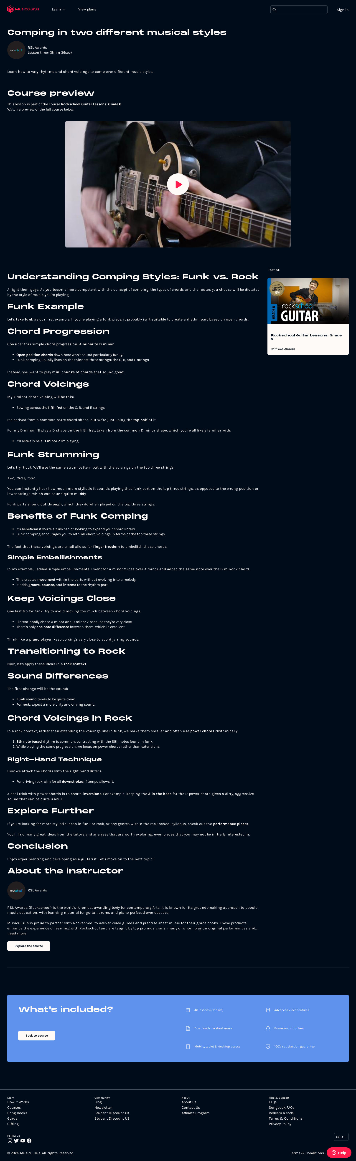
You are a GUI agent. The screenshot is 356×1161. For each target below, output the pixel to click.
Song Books (17, 1113)
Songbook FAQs (281, 1107)
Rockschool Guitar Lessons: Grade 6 (306, 337)
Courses (14, 1107)
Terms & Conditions (286, 1118)
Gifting (13, 1124)
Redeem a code (281, 1113)
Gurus (12, 1118)
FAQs (273, 1102)
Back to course (36, 1035)
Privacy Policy (280, 1124)
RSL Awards (37, 47)
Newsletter (103, 1107)
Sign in (343, 10)
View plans (88, 9)
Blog (98, 1102)
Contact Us (191, 1107)
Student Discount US (112, 1118)
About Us (189, 1102)
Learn (57, 9)
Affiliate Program (196, 1113)
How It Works (18, 1102)
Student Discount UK (112, 1113)
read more (17, 933)
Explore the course (29, 946)
